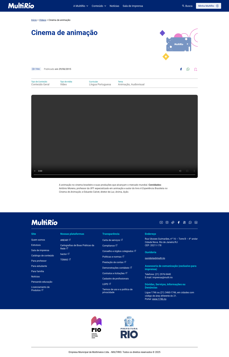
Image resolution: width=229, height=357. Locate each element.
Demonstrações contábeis (117, 267)
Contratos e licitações (114, 273)
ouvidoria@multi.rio (155, 258)
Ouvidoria (150, 252)
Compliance (110, 245)
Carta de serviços (112, 240)
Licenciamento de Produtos (40, 289)
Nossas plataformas (72, 233)
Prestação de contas (114, 262)
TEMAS (65, 259)
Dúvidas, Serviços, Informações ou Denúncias (165, 286)
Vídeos (42, 20)
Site (33, 233)
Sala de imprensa (40, 250)
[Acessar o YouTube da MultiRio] (161, 222)
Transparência (110, 233)
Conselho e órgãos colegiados (119, 251)
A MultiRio (80, 5)
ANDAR (65, 240)
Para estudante (39, 266)
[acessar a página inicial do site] (21, 6)
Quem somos (38, 239)
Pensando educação (41, 281)
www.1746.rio (159, 299)
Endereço (150, 233)
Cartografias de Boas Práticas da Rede (77, 247)
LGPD (106, 284)
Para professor (38, 260)
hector (65, 254)
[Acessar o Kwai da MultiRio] (184, 222)
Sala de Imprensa (133, 5)
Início (34, 20)
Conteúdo (99, 5)
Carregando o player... (114, 136)
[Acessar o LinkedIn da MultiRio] (196, 222)
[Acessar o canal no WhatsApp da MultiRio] (190, 222)
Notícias (114, 5)
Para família (37, 271)
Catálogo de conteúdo (42, 255)
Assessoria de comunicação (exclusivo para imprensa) (170, 267)
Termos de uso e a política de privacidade (117, 291)
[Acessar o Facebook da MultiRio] (178, 222)
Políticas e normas (113, 256)
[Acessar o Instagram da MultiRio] (167, 222)
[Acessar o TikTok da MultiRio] (173, 222)
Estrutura (36, 245)
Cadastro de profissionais (115, 278)
